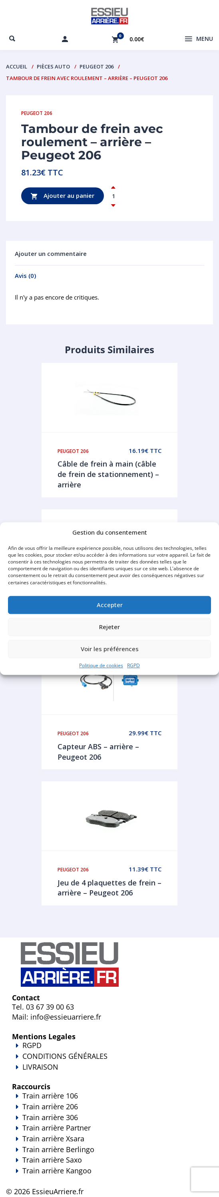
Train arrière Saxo (52, 1160)
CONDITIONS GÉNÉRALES (65, 1056)
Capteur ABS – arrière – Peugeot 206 (98, 752)
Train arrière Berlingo (58, 1149)
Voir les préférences (110, 649)
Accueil (16, 66)
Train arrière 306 (50, 1117)
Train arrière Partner (56, 1128)
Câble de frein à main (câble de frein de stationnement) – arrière (108, 474)
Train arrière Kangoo (109, 1176)
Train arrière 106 (50, 1095)
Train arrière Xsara (53, 1138)
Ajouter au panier (62, 196)
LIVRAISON (109, 1072)
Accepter (110, 605)
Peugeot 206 (96, 66)
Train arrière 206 (50, 1106)
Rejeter (109, 627)
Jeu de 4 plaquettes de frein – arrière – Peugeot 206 (109, 888)
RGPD (133, 665)
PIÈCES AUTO (53, 66)
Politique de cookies (101, 665)
